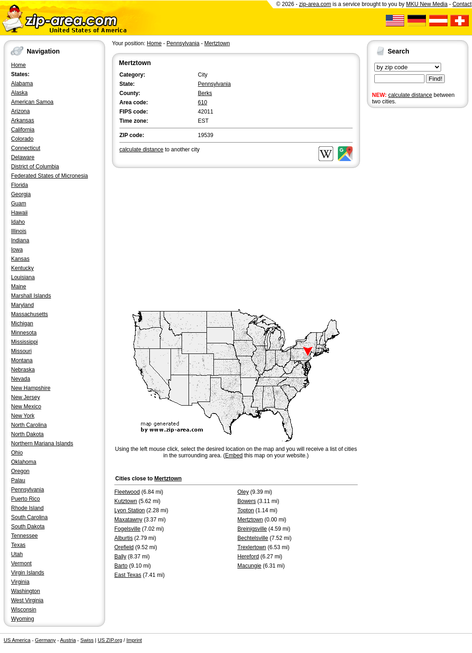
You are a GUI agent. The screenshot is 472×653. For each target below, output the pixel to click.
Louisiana (23, 277)
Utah (17, 554)
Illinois (18, 231)
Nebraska (23, 369)
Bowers (246, 501)
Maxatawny (128, 519)
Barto (121, 566)
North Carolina (29, 425)
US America (17, 640)
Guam (18, 203)
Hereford (248, 556)
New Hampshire (30, 388)
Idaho (18, 222)
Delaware (23, 157)
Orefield (124, 547)
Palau (18, 480)
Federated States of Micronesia (49, 176)
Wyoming (22, 619)
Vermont (21, 563)
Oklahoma (23, 462)
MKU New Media (427, 4)
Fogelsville (127, 529)
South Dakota (28, 526)
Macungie (249, 566)
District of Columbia (35, 166)
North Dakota (27, 434)
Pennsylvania (27, 489)
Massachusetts (29, 314)
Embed (233, 455)
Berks (205, 93)
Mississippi (24, 342)
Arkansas (22, 120)
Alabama (22, 83)
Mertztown (217, 43)
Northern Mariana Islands (42, 443)
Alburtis (123, 538)
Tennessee (24, 536)
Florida (19, 185)
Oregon (20, 471)
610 (202, 102)
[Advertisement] (404, 252)
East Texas (127, 575)
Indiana (20, 240)
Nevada (20, 379)
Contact (462, 4)
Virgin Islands (27, 572)
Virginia (20, 582)
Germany (45, 640)
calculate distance (410, 95)
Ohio (17, 452)
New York (23, 416)
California (23, 129)
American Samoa (32, 102)
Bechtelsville (252, 538)
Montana (22, 360)
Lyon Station (129, 510)
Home (18, 65)
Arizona (20, 111)
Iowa (17, 249)
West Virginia (27, 600)
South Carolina (29, 517)
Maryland (22, 305)
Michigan (22, 323)
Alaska (19, 93)
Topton (245, 510)
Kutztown (125, 501)
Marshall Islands (31, 296)
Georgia (21, 194)
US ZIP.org (110, 640)
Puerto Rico (25, 499)
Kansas (20, 259)
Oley (243, 492)
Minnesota (23, 332)
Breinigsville (252, 529)
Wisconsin (23, 609)
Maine (18, 286)
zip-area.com (315, 4)
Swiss (87, 640)
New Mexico (26, 406)
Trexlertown (251, 547)
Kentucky (22, 268)
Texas (18, 545)
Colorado (22, 139)
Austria (68, 640)
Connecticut (25, 148)
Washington (25, 591)
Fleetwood (127, 492)
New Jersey (25, 397)
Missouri (21, 351)
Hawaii (19, 213)
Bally (120, 556)
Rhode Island (27, 508)
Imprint (134, 640)
